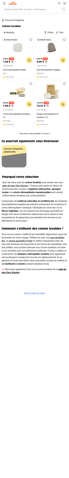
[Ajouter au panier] (29, 60)
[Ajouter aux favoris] (30, 39)
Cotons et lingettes (13, 20)
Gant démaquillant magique (48, 70)
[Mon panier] (65, 3)
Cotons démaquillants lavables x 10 (17, 115)
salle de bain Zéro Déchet (15, 186)
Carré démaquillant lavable (14, 70)
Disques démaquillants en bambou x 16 (48, 115)
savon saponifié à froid (20, 241)
